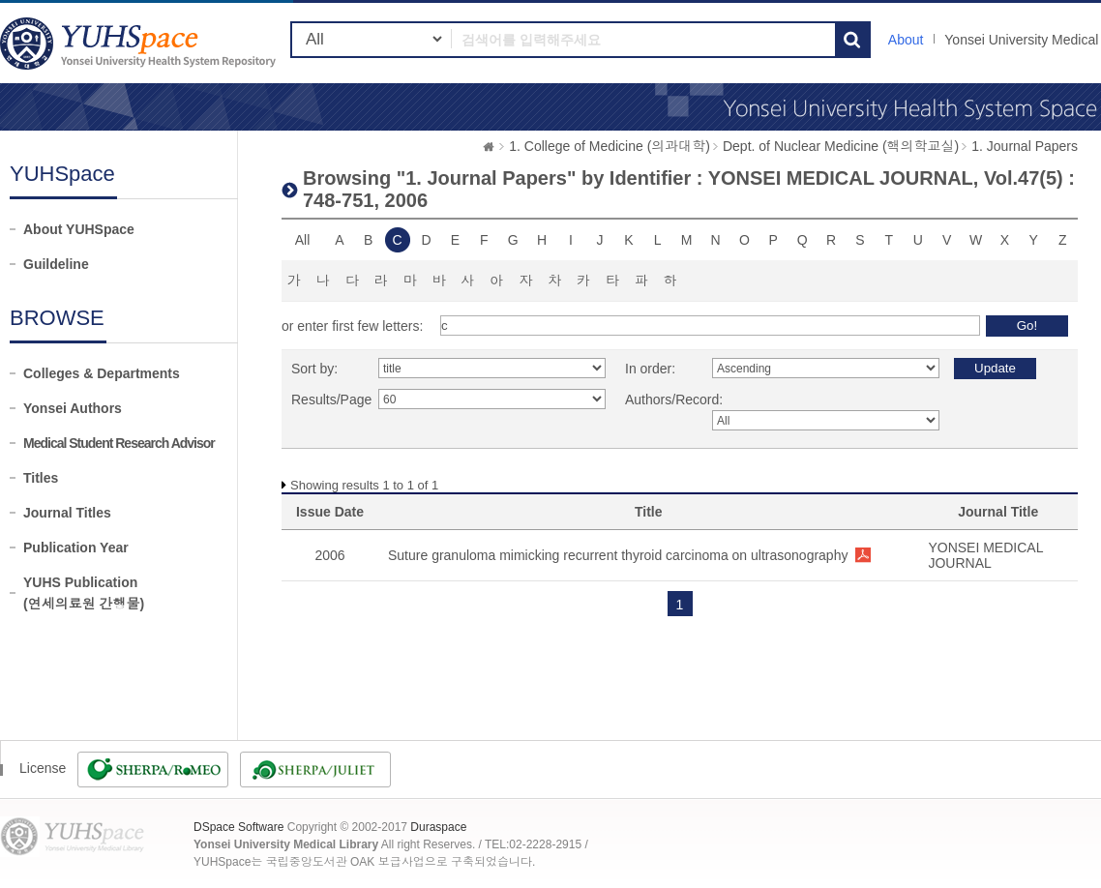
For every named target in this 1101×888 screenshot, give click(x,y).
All (303, 240)
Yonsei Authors (72, 408)
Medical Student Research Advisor (119, 443)
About (906, 39)
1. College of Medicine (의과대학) (609, 146)
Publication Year (76, 547)
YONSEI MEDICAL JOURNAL (985, 555)
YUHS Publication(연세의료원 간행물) (83, 593)
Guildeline (56, 264)
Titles (40, 478)
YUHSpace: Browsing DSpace (140, 43)
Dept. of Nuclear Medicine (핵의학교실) (841, 146)
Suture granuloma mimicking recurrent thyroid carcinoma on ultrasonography (618, 555)
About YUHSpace (78, 229)
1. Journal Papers (1024, 146)
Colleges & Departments (101, 373)
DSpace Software (238, 827)
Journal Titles (67, 512)
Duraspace (438, 827)
